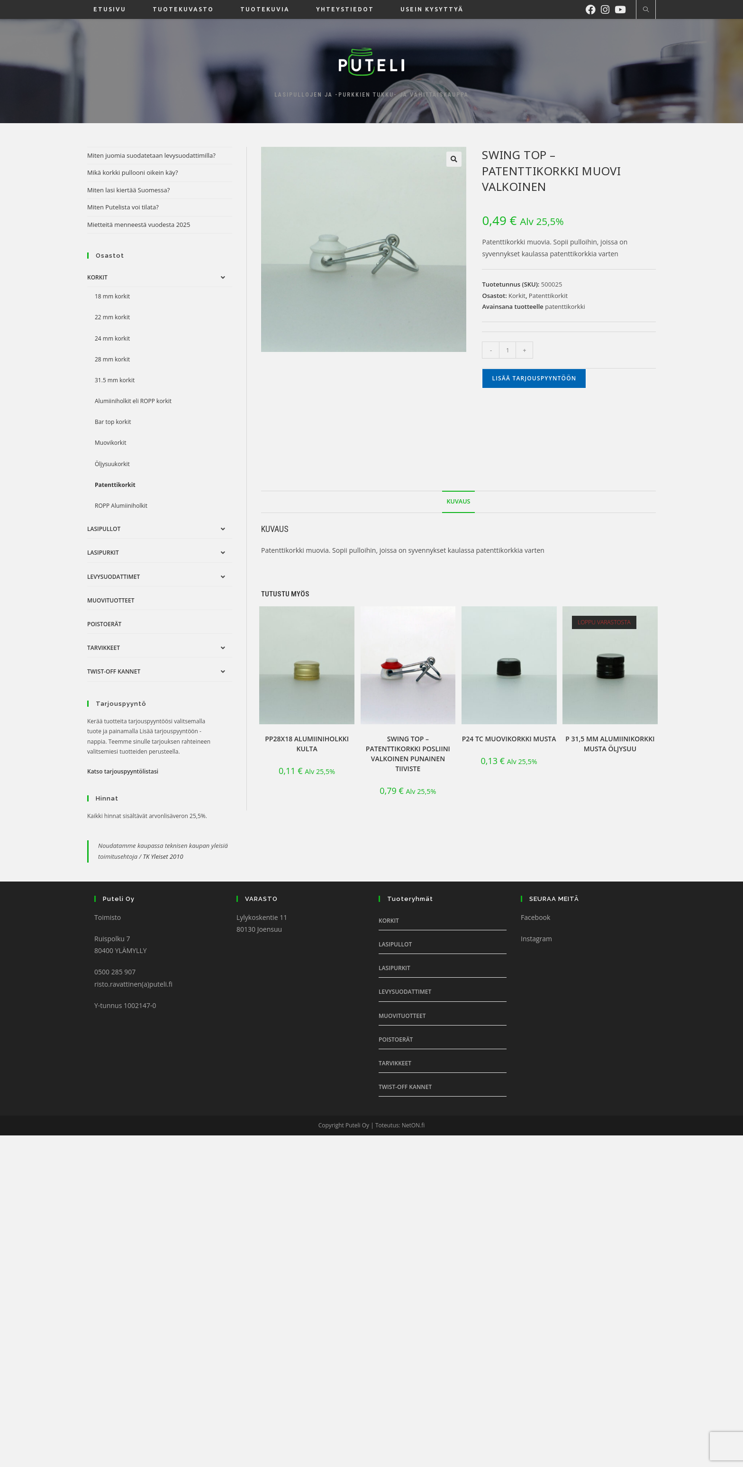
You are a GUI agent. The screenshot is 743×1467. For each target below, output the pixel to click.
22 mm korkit (112, 317)
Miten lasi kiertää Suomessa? (128, 190)
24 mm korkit (112, 338)
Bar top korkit (113, 422)
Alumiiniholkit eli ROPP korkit (133, 401)
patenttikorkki (565, 306)
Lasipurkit (103, 553)
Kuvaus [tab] (459, 501)
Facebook (535, 917)
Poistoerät (104, 624)
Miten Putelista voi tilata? (123, 207)
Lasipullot (103, 529)
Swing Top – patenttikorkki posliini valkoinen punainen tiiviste (408, 753)
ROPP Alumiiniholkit (121, 506)
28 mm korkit (112, 359)
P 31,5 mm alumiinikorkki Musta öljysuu (609, 743)
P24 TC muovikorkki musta (509, 738)
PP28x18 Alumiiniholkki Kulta (307, 743)
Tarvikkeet (103, 648)
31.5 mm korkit (115, 380)
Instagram (536, 938)
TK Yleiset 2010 (163, 856)
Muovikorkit (110, 443)
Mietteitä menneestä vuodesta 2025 (138, 224)
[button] (454, 159)
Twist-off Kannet (113, 671)
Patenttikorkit (548, 295)
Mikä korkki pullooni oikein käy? (132, 172)
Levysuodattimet (113, 577)
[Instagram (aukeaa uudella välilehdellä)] (608, 8)
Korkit (517, 295)
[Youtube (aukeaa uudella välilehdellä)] (623, 8)
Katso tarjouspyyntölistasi (122, 771)
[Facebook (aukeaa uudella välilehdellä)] (593, 8)
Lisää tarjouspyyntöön (534, 378)
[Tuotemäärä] (507, 350)
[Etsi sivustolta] (645, 10)
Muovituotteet (110, 600)
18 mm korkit (112, 296)
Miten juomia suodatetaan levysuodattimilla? (151, 155)
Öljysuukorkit (112, 464)
